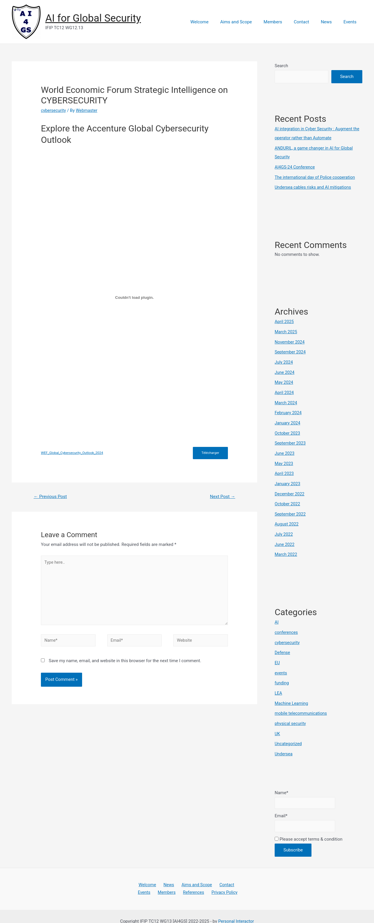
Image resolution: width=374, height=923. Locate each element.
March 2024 (286, 398)
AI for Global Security (93, 18)
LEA (278, 683)
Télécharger (210, 453)
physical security (291, 712)
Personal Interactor (235, 911)
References (193, 882)
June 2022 (285, 536)
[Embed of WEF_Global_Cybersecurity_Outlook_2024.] (134, 297)
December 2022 (290, 487)
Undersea (284, 742)
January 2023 (288, 477)
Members (283, 22)
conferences (287, 624)
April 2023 (285, 467)
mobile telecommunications (302, 702)
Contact (308, 22)
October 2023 (288, 428)
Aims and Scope (249, 22)
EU (277, 653)
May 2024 (284, 379)
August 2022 (287, 517)
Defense (283, 643)
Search (281, 65)
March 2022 (286, 546)
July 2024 (284, 359)
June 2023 (285, 448)
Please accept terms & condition (308, 828)
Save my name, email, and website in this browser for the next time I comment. (125, 664)
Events (351, 22)
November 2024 (290, 339)
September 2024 (291, 349)
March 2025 (286, 329)
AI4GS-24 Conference (295, 166)
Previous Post (51, 496)
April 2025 (285, 319)
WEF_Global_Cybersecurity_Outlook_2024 (73, 453)
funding (282, 673)
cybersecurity (54, 110)
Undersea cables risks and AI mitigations (314, 185)
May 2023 (284, 458)
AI (277, 614)
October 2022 (288, 497)
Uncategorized (289, 732)
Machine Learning (292, 692)
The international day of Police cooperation (316, 175)
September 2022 (291, 507)
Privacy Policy (221, 882)
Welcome (216, 22)
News (330, 22)
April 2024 (285, 388)
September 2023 (291, 438)
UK (277, 722)
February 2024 (289, 408)
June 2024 (285, 369)
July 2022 (284, 527)
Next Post (222, 496)
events (281, 663)
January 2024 (288, 418)
